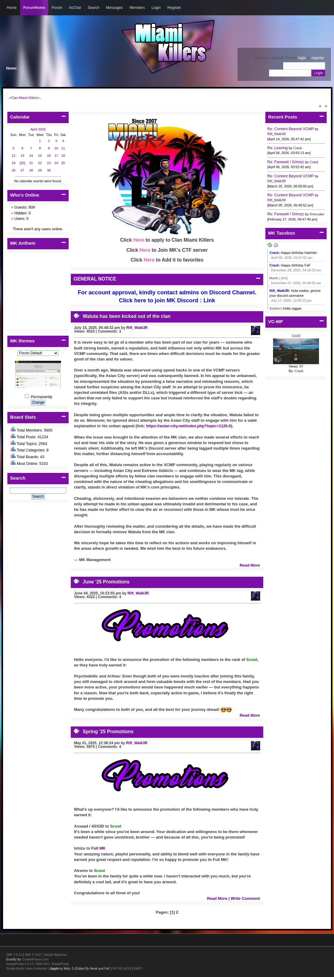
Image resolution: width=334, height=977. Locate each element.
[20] (22, 163)
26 (13, 170)
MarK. (274, 278)
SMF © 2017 (33, 954)
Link (209, 300)
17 (56, 155)
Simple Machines (55, 954)
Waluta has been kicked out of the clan (126, 316)
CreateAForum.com (35, 959)
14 (31, 155)
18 (63, 155)
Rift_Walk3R (137, 328)
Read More (250, 565)
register (318, 58)
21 (31, 163)
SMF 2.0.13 (14, 954)
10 (56, 148)
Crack (297, 148)
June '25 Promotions (106, 581)
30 (49, 170)
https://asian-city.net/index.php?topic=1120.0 (188, 426)
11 (63, 148)
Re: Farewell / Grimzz (285, 162)
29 (40, 170)
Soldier (275, 308)
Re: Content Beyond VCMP (290, 129)
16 (49, 155)
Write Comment (245, 898)
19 (13, 163)
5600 (48, 430)
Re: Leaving (277, 148)
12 (13, 155)
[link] (284, 278)
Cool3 (296, 336)
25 (63, 163)
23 (49, 163)
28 (31, 170)
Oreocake (316, 214)
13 (22, 155)
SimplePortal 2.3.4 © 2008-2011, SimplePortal (37, 964)
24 (56, 163)
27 (22, 170)
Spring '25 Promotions (108, 731)
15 (40, 155)
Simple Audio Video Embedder (26, 968)
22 (40, 163)
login (302, 58)
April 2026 (38, 129)
